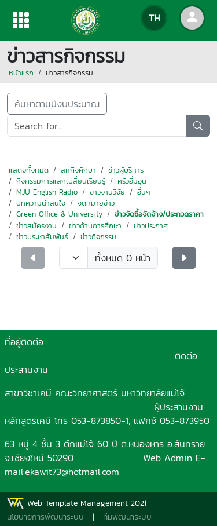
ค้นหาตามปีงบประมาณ (57, 104)
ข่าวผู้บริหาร (126, 170)
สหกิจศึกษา (78, 170)
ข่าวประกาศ (151, 225)
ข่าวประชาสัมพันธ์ (42, 236)
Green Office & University (59, 214)
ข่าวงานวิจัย (107, 192)
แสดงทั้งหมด (29, 170)
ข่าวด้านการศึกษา (95, 225)
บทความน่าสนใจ (40, 203)
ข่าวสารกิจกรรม (69, 72)
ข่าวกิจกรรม (98, 236)
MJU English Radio (47, 192)
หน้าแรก (21, 72)
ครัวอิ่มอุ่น (131, 181)
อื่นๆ (143, 192)
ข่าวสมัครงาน (36, 225)
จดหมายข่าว (96, 203)
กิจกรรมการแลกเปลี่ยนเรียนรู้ (60, 181)
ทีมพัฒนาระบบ (127, 517)
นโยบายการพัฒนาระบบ (45, 517)
